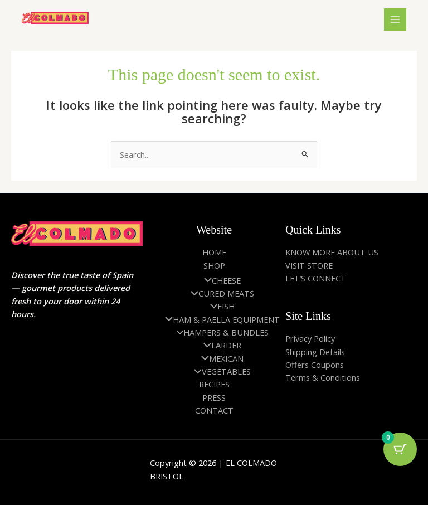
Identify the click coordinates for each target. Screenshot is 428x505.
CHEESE (219, 280)
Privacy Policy (310, 338)
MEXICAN (220, 358)
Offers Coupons (314, 364)
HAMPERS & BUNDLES (220, 332)
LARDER (219, 345)
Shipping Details (315, 351)
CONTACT (214, 410)
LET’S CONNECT (315, 278)
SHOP (214, 265)
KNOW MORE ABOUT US (331, 252)
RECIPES (214, 384)
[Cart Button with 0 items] (400, 449)
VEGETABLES (219, 371)
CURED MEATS (219, 293)
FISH (220, 306)
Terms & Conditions (322, 377)
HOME (214, 252)
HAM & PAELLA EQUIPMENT (219, 319)
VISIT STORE (309, 265)
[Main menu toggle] (395, 19)
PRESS (214, 397)
